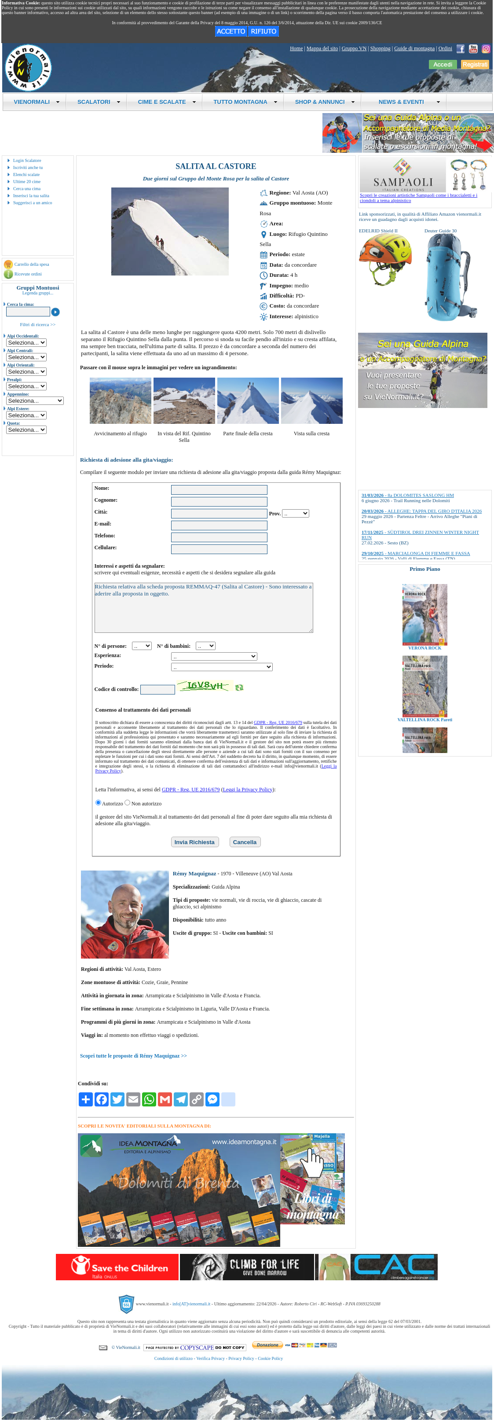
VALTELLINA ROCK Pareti (425, 752)
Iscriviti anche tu (28, 167)
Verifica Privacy (210, 1358)
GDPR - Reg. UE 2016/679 (278, 722)
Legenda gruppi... (38, 292)
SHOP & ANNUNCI (325, 102)
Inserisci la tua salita (31, 195)
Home (296, 48)
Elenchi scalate (26, 174)
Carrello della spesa (32, 264)
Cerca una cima (26, 188)
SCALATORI (99, 102)
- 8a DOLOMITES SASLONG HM (408, 495)
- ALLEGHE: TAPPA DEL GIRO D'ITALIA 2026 (422, 511)
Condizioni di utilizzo (173, 1358)
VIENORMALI (37, 102)
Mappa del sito (322, 48)
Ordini (445, 48)
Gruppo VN (354, 48)
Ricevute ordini (28, 274)
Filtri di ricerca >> (37, 324)
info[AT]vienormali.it (191, 1303)
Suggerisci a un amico (32, 202)
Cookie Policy (270, 1358)
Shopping (380, 48)
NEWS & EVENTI (406, 102)
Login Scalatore (27, 160)
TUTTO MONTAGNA (246, 102)
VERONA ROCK (424, 680)
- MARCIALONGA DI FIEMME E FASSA (416, 553)
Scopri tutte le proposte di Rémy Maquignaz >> (133, 1056)
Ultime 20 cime (26, 181)
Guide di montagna (414, 48)
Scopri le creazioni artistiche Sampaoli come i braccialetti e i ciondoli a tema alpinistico (426, 195)
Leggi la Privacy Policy (248, 789)
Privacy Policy (241, 1358)
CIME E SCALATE (167, 102)
